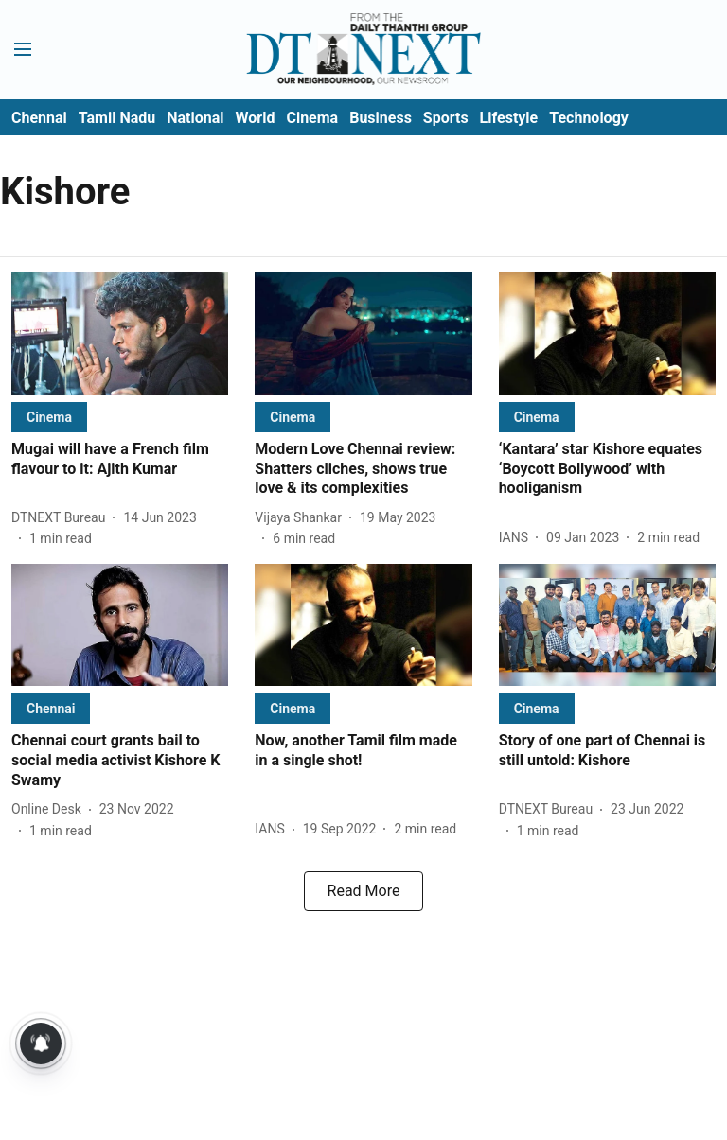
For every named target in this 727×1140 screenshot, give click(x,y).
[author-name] (62, 518)
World (255, 118)
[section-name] (49, 417)
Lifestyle (509, 118)
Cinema (312, 118)
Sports (446, 118)
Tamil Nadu (117, 118)
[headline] (119, 460)
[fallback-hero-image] (119, 333)
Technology (589, 118)
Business (380, 118)
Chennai (39, 118)
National (195, 118)
